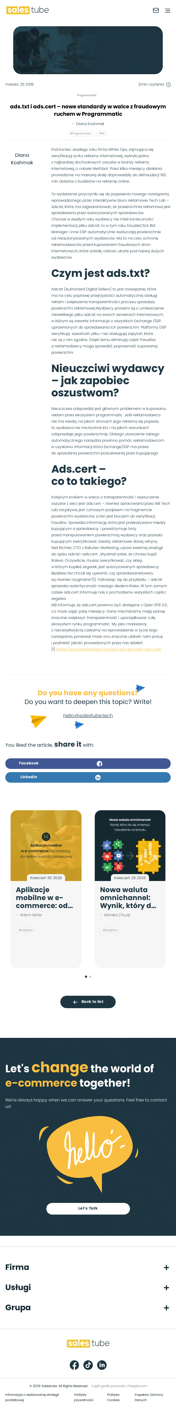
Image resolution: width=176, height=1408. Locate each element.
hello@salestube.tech (88, 716)
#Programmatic (80, 133)
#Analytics (26, 930)
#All (101, 133)
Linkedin (60, 777)
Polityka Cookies (113, 1397)
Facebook (60, 764)
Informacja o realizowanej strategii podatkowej (32, 1397)
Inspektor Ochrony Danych (149, 1397)
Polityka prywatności (83, 1397)
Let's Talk (88, 1208)
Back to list (88, 1002)
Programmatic (87, 95)
